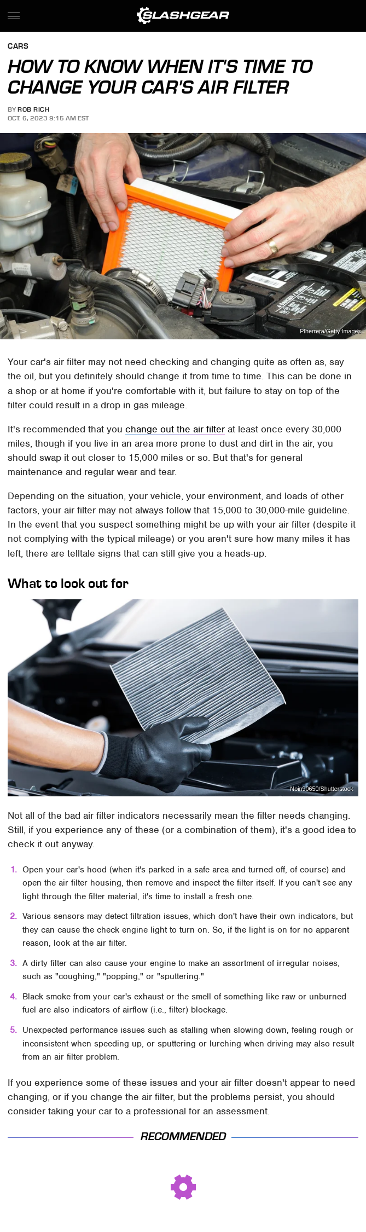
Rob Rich (33, 109)
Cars (18, 46)
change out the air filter (175, 429)
